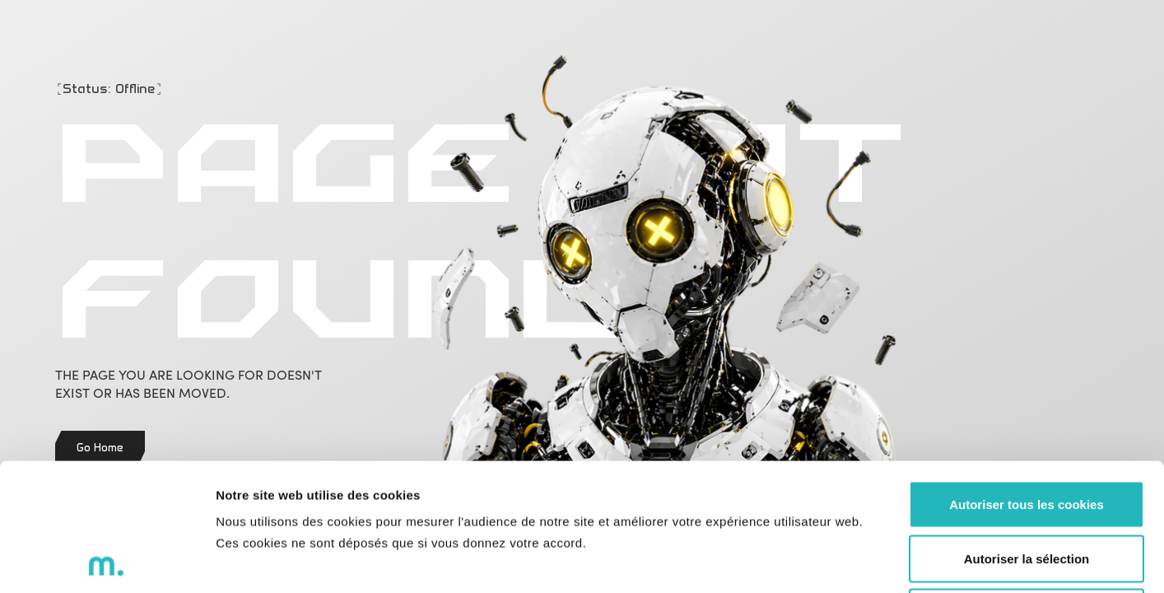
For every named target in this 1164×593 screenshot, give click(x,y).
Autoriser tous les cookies (1026, 377)
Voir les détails (894, 560)
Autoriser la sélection (1027, 431)
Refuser (1026, 485)
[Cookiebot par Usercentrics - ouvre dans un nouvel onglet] (107, 561)
